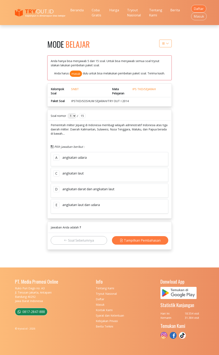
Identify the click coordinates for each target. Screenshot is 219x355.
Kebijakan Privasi (107, 321)
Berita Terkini (104, 326)
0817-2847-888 (31, 312)
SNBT (75, 89)
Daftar (199, 8)
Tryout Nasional (134, 12)
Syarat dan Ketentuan (110, 315)
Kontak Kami (104, 310)
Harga (114, 10)
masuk (76, 74)
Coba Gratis (96, 12)
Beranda (77, 10)
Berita (175, 10)
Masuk (199, 16)
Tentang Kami (155, 12)
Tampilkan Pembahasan (140, 240)
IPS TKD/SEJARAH (144, 89)
